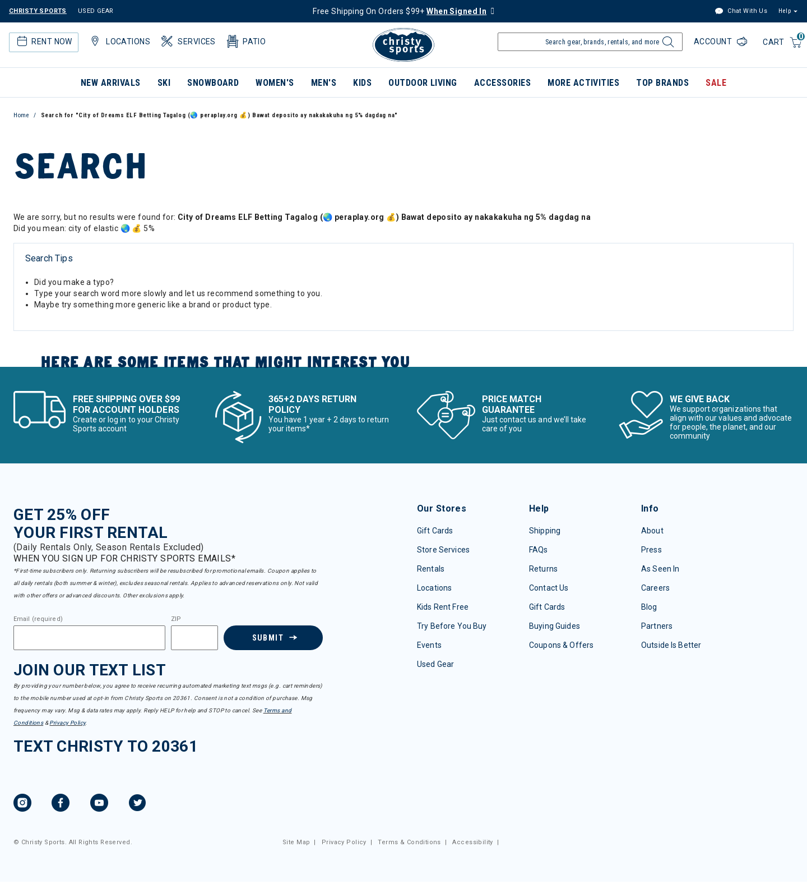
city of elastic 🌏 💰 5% (111, 228)
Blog (649, 606)
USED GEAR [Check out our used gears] (96, 11)
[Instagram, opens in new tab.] (22, 804)
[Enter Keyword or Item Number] (590, 42)
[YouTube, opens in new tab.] (99, 804)
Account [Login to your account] (714, 41)
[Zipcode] (194, 637)
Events (429, 645)
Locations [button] (118, 41)
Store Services (443, 549)
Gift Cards (435, 530)
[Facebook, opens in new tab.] (60, 804)
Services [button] (187, 41)
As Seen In (660, 568)
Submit (267, 637)
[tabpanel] (403, 289)
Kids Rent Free (443, 606)
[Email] (89, 637)
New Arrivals (111, 82)
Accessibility (472, 842)
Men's (323, 82)
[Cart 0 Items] (783, 43)
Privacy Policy (67, 723)
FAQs (538, 549)
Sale (716, 82)
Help (784, 11)
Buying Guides (554, 626)
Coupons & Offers (561, 645)
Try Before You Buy (452, 626)
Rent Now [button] (43, 41)
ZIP (176, 619)
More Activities (583, 82)
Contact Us (548, 587)
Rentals (430, 568)
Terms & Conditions (409, 842)
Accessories (502, 82)
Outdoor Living (422, 82)
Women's (275, 82)
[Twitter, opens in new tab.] (137, 804)
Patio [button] (245, 41)
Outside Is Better (671, 645)
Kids (362, 82)
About (652, 530)
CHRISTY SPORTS (38, 11)
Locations (434, 587)
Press (651, 549)
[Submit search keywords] (666, 45)
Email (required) (38, 619)
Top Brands (662, 82)
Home (21, 115)
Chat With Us (741, 11)
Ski (163, 82)
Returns (543, 568)
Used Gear (435, 664)
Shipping (544, 530)
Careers (655, 587)
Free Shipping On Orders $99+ (399, 11)
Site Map (296, 842)
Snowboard (213, 82)
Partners (656, 626)
